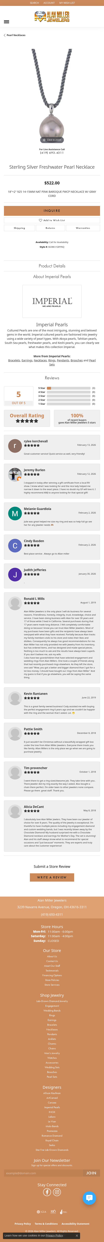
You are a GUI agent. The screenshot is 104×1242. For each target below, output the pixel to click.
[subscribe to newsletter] (91, 1173)
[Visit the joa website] (63, 1212)
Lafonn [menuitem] (52, 1116)
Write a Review (52, 877)
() (93, 388)
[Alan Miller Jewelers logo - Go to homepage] (52, 16)
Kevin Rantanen (35, 694)
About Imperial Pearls (52, 276)
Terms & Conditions (46, 1223)
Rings (51, 360)
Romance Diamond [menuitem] (52, 1135)
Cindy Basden (34, 541)
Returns (50, 228)
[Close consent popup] (77, 1236)
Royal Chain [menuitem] (52, 1140)
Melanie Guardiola (37, 509)
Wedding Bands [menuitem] (52, 1010)
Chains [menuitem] (52, 1048)
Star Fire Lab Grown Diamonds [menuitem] (52, 1150)
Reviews (52, 378)
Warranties (83, 228)
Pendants (63, 360)
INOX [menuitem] (52, 1112)
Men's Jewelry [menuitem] (52, 1053)
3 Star (41, 396)
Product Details (52, 266)
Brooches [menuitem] (52, 1072)
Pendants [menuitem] (52, 1034)
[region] (52, 97)
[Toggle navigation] (6, 20)
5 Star (41, 388)
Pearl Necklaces (16, 35)
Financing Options (52, 975)
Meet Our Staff (52, 966)
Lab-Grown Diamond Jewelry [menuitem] (52, 1001)
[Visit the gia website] (41, 1212)
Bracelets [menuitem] (52, 1024)
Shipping (19, 228)
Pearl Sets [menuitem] (52, 1076)
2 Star (41, 400)
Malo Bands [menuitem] (52, 1126)
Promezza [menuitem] (52, 1131)
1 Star (41, 404)
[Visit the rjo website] (53, 1212)
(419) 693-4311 (52, 152)
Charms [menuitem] (52, 1043)
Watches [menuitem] (52, 1058)
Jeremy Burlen (34, 470)
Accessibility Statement (75, 1223)
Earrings (27, 360)
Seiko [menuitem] (52, 1145)
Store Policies (52, 980)
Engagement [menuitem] (52, 1006)
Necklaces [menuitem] (52, 1029)
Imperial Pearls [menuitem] (52, 1107)
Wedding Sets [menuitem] (52, 1067)
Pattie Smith (33, 729)
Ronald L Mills (34, 599)
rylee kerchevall (36, 441)
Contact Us (52, 961)
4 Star (41, 392)
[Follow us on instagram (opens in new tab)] (57, 1192)
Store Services (52, 984)
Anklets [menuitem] (52, 1039)
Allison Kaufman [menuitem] (52, 1093)
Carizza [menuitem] (52, 1102)
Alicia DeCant (34, 807)
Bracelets (14, 360)
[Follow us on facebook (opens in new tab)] (47, 1192)
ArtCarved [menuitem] (52, 1098)
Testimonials (52, 970)
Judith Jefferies (35, 570)
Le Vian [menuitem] (52, 1121)
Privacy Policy (23, 1223)
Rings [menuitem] (52, 1015)
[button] (34, 3)
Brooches (77, 360)
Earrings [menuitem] (52, 1020)
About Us (52, 956)
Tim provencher (35, 768)
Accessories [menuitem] (52, 1062)
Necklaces (40, 360)
